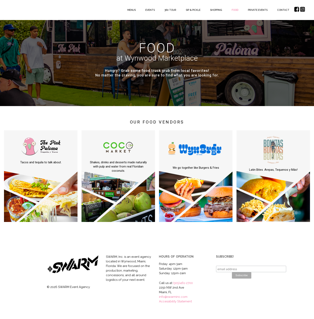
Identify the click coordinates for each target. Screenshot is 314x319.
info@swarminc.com (173, 297)
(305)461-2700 (183, 283)
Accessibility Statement (175, 301)
